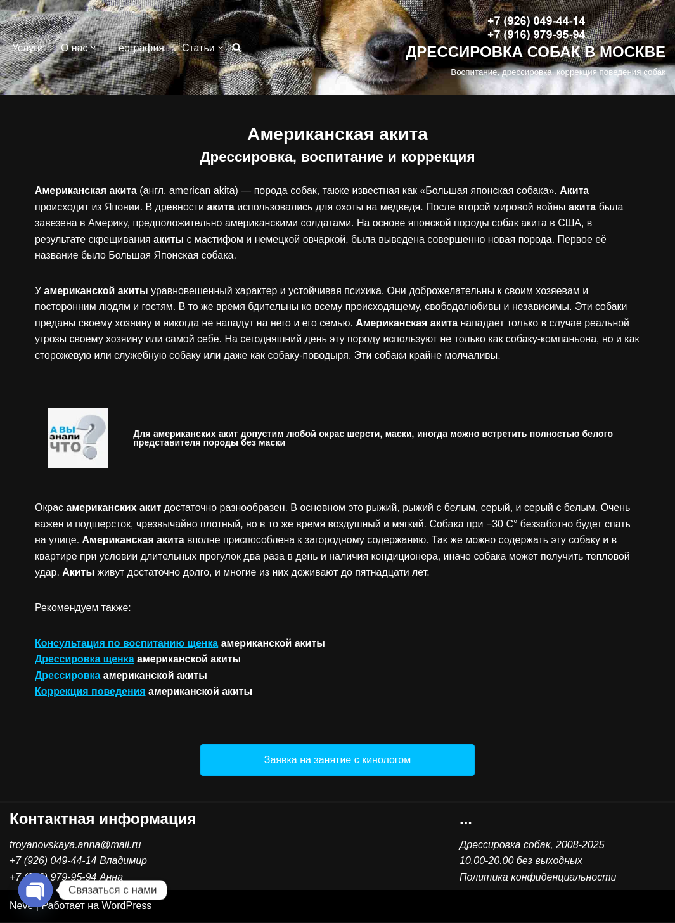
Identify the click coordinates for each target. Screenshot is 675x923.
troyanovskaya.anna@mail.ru (75, 846)
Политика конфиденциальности (538, 878)
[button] (93, 47)
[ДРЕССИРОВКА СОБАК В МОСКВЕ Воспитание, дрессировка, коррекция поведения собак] (535, 48)
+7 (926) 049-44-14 (53, 861)
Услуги (27, 47)
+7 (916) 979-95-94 (53, 878)
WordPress (127, 906)
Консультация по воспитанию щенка (127, 643)
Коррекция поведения (90, 692)
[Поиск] (236, 48)
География (139, 47)
